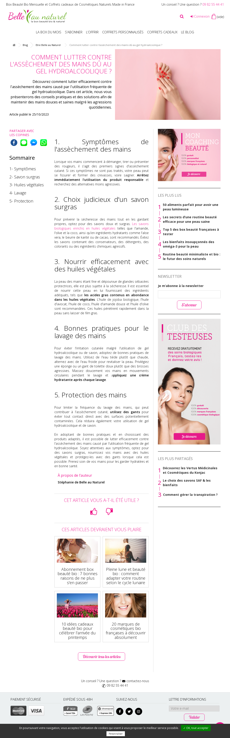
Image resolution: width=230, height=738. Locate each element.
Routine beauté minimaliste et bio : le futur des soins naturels (191, 256)
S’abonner (73, 32)
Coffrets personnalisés (123, 32)
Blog (25, 45)
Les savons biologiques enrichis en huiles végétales (101, 226)
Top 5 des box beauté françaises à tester (191, 231)
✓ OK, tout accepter (195, 728)
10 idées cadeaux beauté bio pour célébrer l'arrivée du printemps (77, 630)
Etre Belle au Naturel (48, 45)
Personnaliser (116, 733)
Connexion (200, 16)
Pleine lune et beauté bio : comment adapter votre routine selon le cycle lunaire (125, 576)
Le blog (187, 32)
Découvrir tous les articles (101, 656)
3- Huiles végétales (26, 184)
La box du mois (48, 32)
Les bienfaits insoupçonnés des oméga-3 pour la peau (188, 244)
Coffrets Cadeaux (162, 32)
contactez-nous (137, 681)
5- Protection (21, 201)
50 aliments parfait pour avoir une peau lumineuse (190, 207)
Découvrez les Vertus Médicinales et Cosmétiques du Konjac (190, 470)
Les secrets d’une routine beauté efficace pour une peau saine (190, 219)
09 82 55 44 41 (213, 4)
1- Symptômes (22, 168)
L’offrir (92, 32)
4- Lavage (17, 193)
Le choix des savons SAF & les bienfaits (187, 482)
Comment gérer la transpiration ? (190, 494)
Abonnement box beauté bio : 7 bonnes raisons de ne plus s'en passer (77, 576)
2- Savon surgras (24, 177)
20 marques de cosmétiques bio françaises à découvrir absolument (126, 630)
